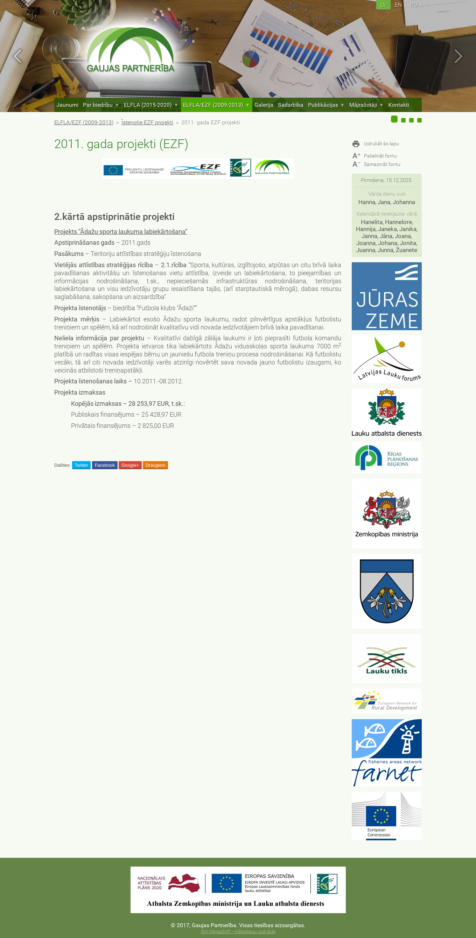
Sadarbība (290, 105)
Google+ (130, 465)
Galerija (263, 105)
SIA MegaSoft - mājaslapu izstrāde (238, 931)
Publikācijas (326, 105)
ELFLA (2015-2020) (151, 105)
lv (383, 4)
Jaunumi (67, 105)
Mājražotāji (366, 105)
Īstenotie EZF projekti (147, 122)
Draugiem (155, 465)
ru (414, 4)
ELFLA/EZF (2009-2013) (216, 105)
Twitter (81, 465)
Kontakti (398, 105)
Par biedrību (101, 105)
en (398, 4)
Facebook (105, 465)
